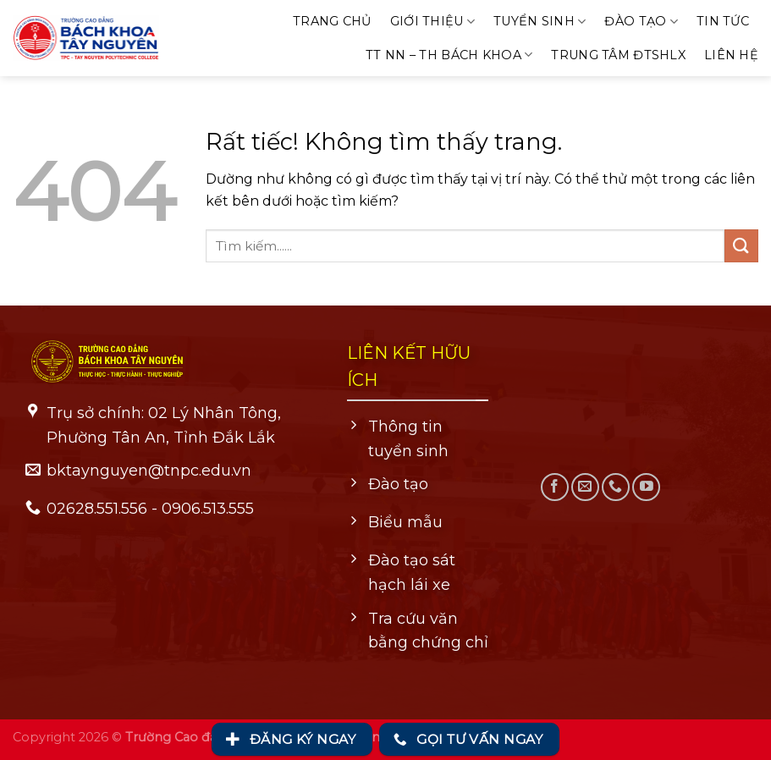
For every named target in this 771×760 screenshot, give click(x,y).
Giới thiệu (432, 22)
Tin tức (723, 21)
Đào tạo (641, 22)
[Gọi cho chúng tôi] (616, 487)
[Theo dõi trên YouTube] (646, 487)
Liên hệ (731, 55)
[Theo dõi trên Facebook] (555, 487)
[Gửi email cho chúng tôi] (585, 487)
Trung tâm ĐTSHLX (618, 55)
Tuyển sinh (539, 22)
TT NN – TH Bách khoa (449, 55)
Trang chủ (332, 21)
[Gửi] (741, 245)
